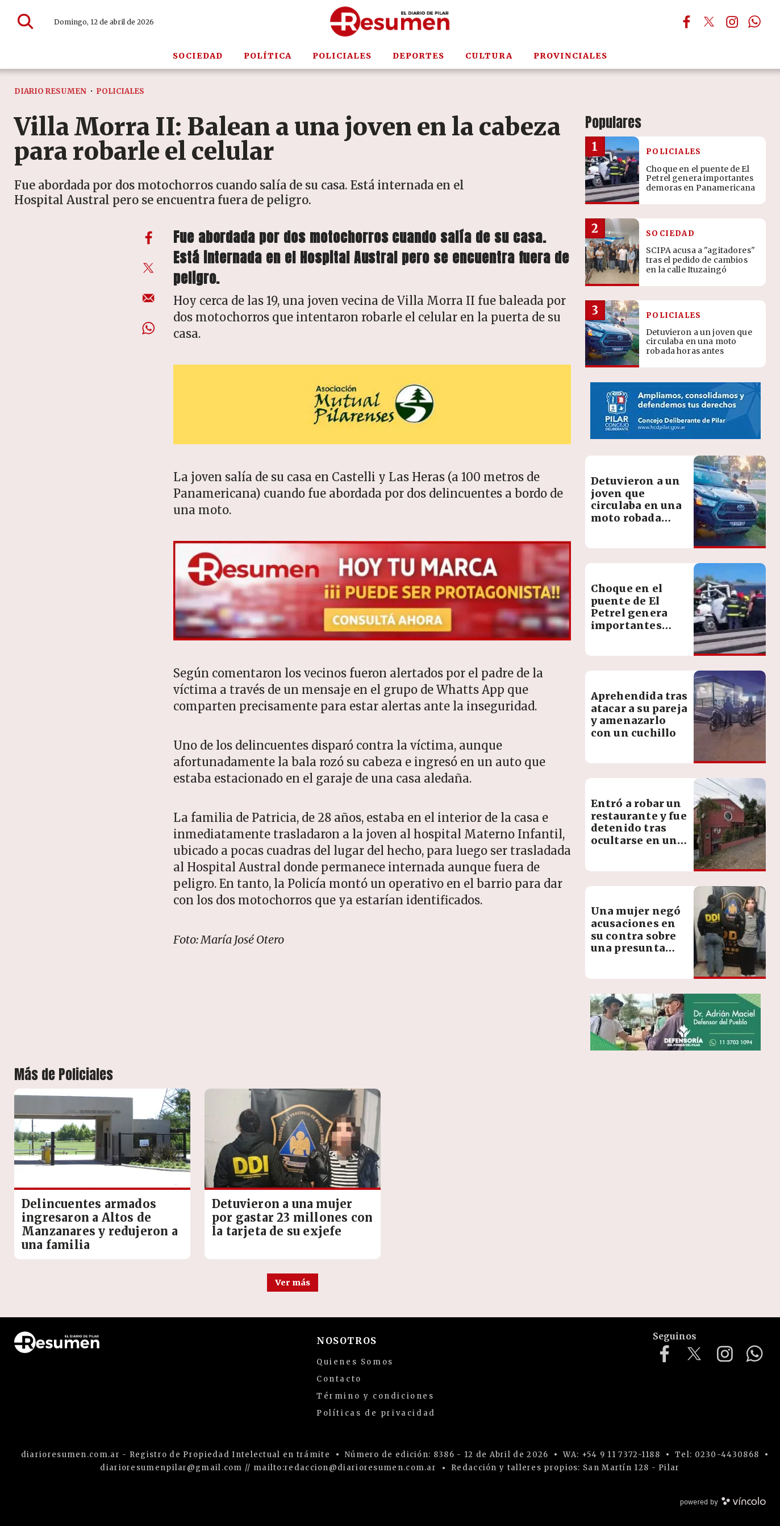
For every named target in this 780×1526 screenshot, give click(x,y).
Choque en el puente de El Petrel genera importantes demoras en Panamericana (631, 619)
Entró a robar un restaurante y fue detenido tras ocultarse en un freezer (639, 828)
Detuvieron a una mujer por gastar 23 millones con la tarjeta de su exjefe (292, 1217)
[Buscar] (25, 21)
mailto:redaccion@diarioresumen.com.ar (344, 1468)
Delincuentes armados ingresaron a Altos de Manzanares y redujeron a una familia (100, 1224)
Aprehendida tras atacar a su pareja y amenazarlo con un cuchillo (639, 714)
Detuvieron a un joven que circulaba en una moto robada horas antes (636, 505)
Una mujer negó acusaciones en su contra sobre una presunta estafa (636, 935)
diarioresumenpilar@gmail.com (171, 1468)
